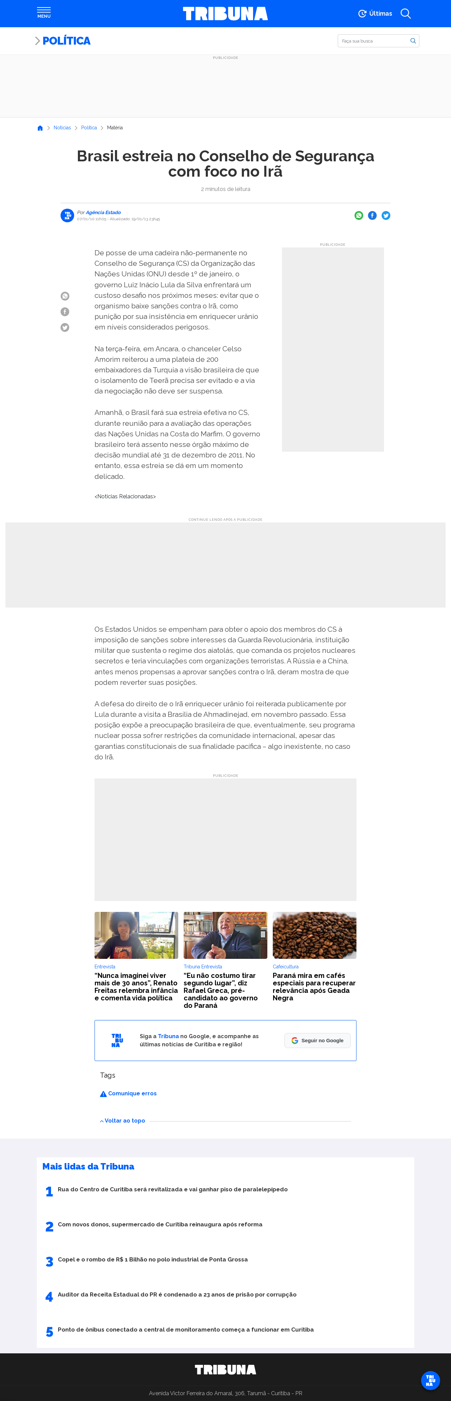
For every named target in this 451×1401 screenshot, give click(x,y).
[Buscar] (378, 40)
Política (66, 40)
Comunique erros (128, 1093)
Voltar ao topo (122, 1120)
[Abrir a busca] (406, 13)
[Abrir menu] (44, 13)
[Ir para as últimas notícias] (374, 14)
